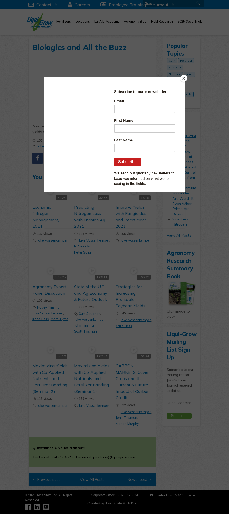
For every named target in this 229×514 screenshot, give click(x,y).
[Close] (183, 78)
